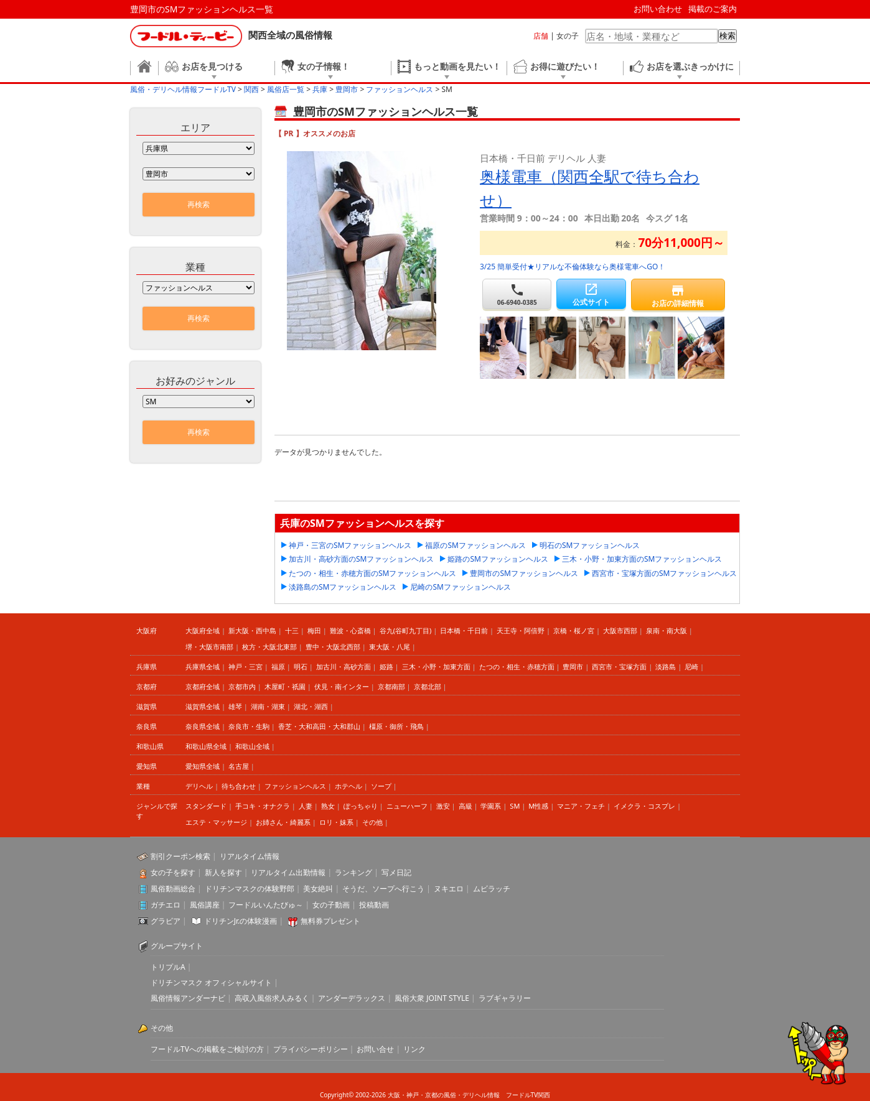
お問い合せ (375, 1049)
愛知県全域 (202, 766)
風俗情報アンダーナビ (188, 998)
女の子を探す (173, 872)
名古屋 (238, 766)
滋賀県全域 (202, 706)
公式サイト (591, 294)
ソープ (381, 786)
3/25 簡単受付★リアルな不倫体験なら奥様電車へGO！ (572, 266)
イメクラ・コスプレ (644, 806)
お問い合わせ (658, 8)
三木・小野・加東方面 (436, 666)
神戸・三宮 (245, 666)
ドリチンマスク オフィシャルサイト (211, 982)
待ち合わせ (239, 786)
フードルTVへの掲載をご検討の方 (207, 1049)
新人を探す (223, 872)
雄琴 (235, 706)
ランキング (353, 872)
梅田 (314, 630)
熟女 (328, 806)
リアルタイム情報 (249, 856)
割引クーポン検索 (180, 856)
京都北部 (427, 686)
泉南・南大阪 (666, 630)
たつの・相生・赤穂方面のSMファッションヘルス (372, 573)
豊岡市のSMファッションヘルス (524, 573)
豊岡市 (573, 666)
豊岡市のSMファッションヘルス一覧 (201, 9)
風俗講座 (205, 904)
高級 (465, 806)
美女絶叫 (318, 888)
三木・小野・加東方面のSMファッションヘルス (642, 559)
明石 (300, 666)
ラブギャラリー (505, 998)
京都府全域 (202, 686)
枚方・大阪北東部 (269, 646)
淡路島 (665, 666)
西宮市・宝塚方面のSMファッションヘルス (664, 573)
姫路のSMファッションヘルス (497, 559)
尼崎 (691, 666)
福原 (278, 666)
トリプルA (168, 967)
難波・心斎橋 (350, 630)
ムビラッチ (491, 888)
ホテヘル (348, 786)
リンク (414, 1049)
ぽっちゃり (361, 806)
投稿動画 (374, 904)
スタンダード (206, 806)
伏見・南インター (341, 686)
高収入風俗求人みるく (272, 998)
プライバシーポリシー (310, 1049)
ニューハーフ (407, 806)
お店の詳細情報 (678, 296)
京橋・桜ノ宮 (573, 630)
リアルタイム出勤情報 (288, 872)
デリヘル (199, 786)
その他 (372, 822)
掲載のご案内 (712, 8)
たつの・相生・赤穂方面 (516, 666)
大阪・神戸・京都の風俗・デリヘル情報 (444, 1094)
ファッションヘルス (295, 786)
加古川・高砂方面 (343, 666)
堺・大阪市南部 (209, 646)
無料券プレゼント (330, 921)
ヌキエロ (449, 888)
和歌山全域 (252, 746)
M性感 (538, 806)
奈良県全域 (202, 726)
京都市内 (242, 686)
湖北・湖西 (311, 706)
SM (515, 806)
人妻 (305, 806)
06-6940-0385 (517, 294)
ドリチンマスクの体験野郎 (249, 888)
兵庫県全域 (202, 666)
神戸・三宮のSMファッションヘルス (350, 545)
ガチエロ (165, 904)
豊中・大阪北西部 (333, 646)
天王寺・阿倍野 (521, 630)
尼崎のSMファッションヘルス (460, 587)
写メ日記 (396, 872)
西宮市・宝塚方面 (619, 666)
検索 (727, 35)
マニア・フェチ (581, 806)
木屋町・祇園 (285, 686)
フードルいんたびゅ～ (265, 904)
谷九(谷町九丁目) (406, 630)
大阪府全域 (202, 630)
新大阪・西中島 (252, 630)
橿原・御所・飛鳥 (396, 726)
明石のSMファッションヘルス (590, 545)
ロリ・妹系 (336, 822)
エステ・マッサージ (216, 822)
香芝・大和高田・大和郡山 (319, 726)
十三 (292, 630)
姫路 (386, 666)
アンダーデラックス (351, 998)
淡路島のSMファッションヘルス (342, 587)
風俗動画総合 (173, 888)
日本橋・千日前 (464, 630)
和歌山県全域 (206, 746)
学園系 (490, 806)
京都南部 (391, 686)
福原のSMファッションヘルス (475, 545)
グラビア (165, 921)
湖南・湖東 (268, 706)
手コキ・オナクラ (262, 806)
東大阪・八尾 (389, 646)
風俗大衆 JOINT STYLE (432, 998)
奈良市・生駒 (248, 726)
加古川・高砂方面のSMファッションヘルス (361, 559)
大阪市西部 (620, 630)
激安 (443, 806)
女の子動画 (331, 904)
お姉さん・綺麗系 (283, 822)
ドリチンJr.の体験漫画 (241, 921)
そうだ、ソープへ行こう (383, 888)
